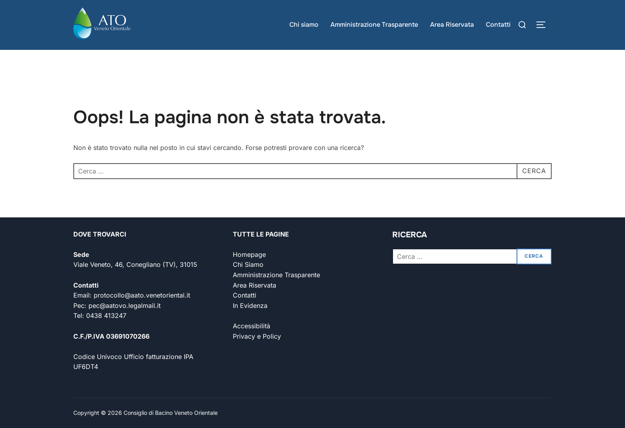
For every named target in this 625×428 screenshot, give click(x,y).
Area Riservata (452, 24)
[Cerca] (522, 25)
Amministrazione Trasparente (374, 24)
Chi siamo (303, 24)
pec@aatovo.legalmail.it (124, 306)
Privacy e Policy (257, 336)
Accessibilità (251, 326)
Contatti (498, 24)
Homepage (249, 254)
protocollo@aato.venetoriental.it (142, 295)
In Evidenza (250, 306)
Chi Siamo (248, 264)
